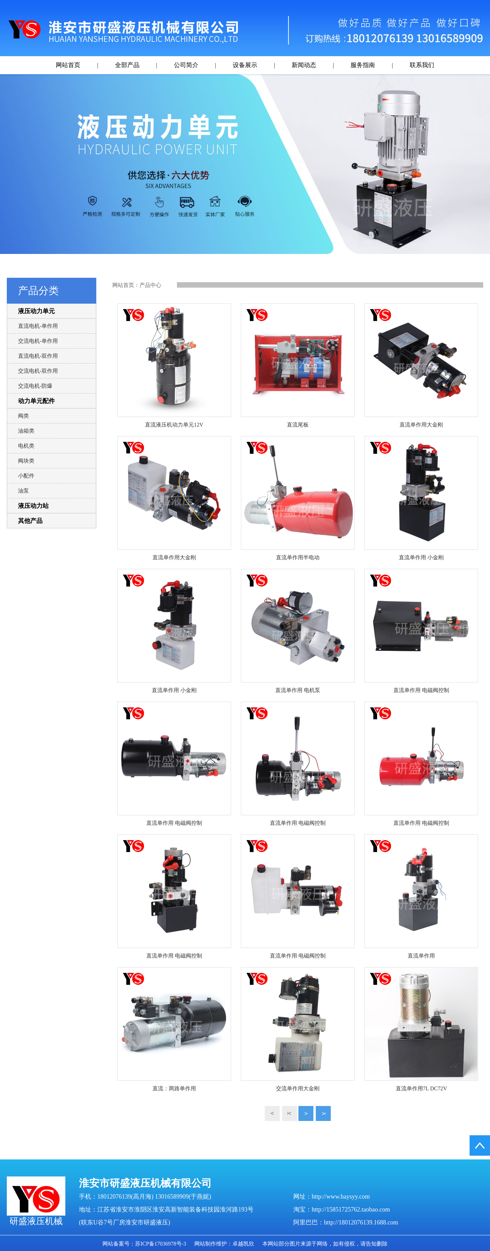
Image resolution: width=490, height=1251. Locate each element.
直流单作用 (421, 956)
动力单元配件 (36, 401)
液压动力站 (33, 505)
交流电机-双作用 (38, 371)
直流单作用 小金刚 (421, 557)
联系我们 (422, 65)
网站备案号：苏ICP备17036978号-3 (144, 1244)
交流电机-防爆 (35, 386)
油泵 (23, 491)
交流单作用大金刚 (298, 1088)
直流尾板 (298, 425)
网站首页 (68, 65)
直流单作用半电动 (298, 557)
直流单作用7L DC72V (421, 1088)
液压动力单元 (36, 311)
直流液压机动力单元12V (174, 425)
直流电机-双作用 (38, 356)
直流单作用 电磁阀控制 (421, 690)
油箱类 (26, 431)
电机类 (26, 446)
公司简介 (186, 65)
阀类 (23, 416)
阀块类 (26, 461)
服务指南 (362, 65)
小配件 (26, 476)
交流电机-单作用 (38, 341)
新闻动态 (304, 65)
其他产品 (30, 520)
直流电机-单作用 (38, 326)
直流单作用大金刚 (421, 425)
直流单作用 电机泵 (297, 690)
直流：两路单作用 (174, 1088)
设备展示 (245, 65)
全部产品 (127, 65)
